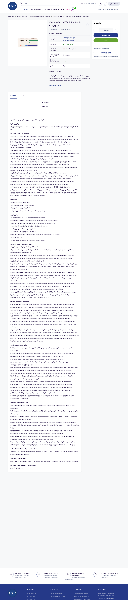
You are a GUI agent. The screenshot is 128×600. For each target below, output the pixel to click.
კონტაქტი (102, 589)
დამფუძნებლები (57, 593)
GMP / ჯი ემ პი (68, 44)
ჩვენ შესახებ (31, 593)
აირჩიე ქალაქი (105, 52)
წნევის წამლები (58, 16)
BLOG (68, 9)
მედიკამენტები (37, 9)
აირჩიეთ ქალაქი (69, 37)
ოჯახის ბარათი (104, 9)
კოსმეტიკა (48, 9)
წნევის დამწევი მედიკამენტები (77, 16)
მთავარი (11, 16)
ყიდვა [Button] (106, 40)
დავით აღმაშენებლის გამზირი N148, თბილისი (106, 594)
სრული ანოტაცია (55, 85)
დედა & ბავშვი (58, 9)
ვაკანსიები (115, 9)
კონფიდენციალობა (81, 593)
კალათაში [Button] (106, 35)
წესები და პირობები (81, 596)
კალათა (114, 4)
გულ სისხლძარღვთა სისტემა (40, 16)
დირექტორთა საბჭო (58, 596)
